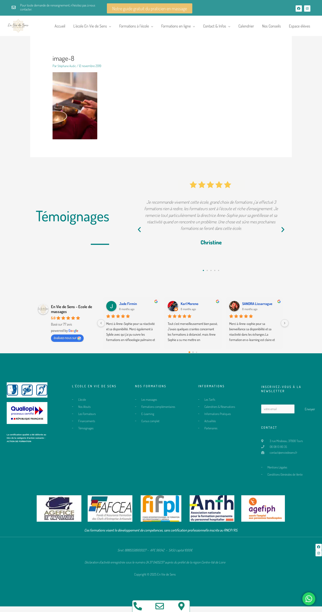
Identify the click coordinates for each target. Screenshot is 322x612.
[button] (139, 232)
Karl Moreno (189, 306)
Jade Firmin (128, 306)
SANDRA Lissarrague (257, 306)
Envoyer (310, 411)
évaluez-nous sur (67, 340)
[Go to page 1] (193, 355)
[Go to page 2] (196, 354)
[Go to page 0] (189, 355)
